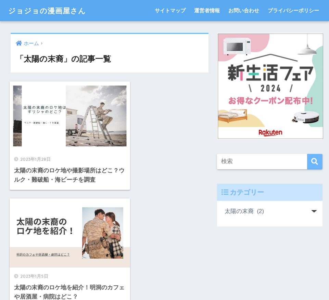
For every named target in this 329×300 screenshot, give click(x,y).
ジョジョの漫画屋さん (50, 10)
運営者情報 (207, 10)
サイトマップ (170, 10)
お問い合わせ (243, 10)
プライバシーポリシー (293, 10)
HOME (164, 265)
